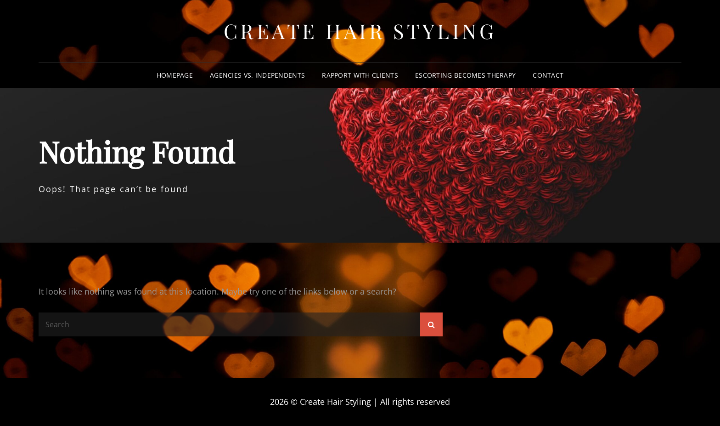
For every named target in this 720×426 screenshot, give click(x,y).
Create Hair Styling (360, 30)
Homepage (175, 75)
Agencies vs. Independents (257, 75)
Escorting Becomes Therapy (465, 75)
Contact (548, 75)
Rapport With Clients (360, 75)
